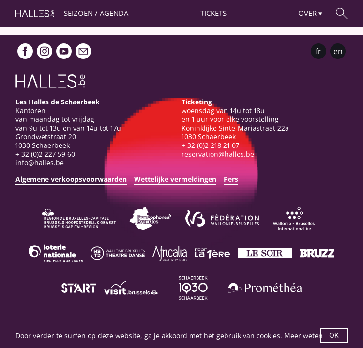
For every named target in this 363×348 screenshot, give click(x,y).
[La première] (212, 253)
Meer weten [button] (303, 335)
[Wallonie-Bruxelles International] (294, 218)
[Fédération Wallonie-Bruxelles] (222, 218)
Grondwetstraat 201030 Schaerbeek (45, 141)
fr (318, 51)
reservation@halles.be (218, 154)
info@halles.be (39, 162)
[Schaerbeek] (193, 288)
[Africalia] (169, 253)
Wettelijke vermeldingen (175, 179)
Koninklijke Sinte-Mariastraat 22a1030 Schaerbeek (235, 132)
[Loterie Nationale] (56, 253)
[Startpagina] (34, 13)
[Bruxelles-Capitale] (79, 218)
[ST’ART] (78, 288)
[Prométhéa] (265, 288)
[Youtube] (64, 51)
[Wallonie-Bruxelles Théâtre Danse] (118, 253)
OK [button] (334, 335)
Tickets (213, 13)
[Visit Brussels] (131, 288)
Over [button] (307, 13)
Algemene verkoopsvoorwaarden (71, 179)
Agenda (114, 13)
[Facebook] (25, 51)
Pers (231, 179)
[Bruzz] (317, 253)
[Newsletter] (83, 51)
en (338, 51)
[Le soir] (265, 253)
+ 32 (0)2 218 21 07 (210, 145)
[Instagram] (44, 51)
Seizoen (78, 13)
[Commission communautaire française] (150, 218)
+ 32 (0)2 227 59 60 (45, 154)
